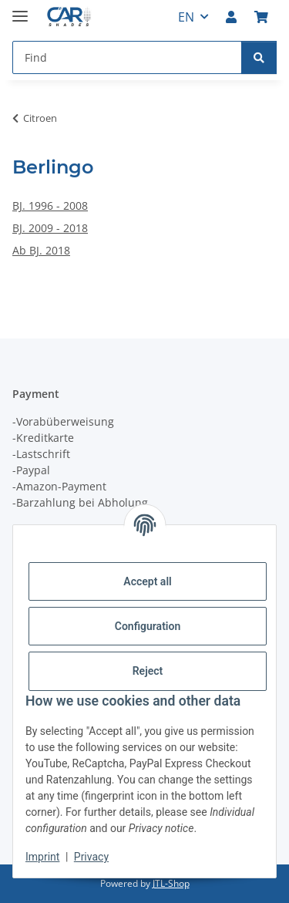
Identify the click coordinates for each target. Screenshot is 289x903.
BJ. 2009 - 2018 (50, 228)
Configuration (147, 626)
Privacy (91, 857)
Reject (148, 671)
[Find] (259, 57)
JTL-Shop (171, 883)
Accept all (147, 581)
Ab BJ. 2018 (41, 250)
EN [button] (186, 16)
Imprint (42, 857)
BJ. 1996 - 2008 (50, 205)
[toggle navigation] (20, 9)
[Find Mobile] (127, 57)
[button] (231, 17)
